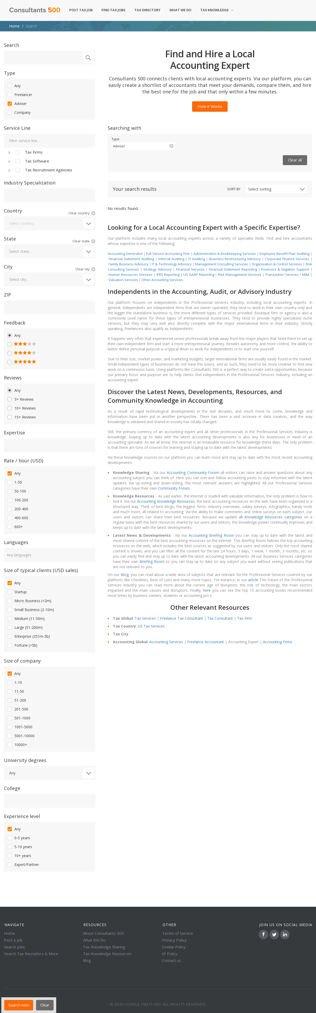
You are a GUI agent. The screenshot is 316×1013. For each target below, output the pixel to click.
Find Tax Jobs (113, 10)
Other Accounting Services (162, 279)
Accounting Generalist (125, 253)
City (8, 267)
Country (13, 211)
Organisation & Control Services (277, 264)
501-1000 (18, 718)
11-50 (15, 691)
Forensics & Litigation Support (285, 269)
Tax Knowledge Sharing (104, 946)
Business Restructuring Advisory (235, 258)
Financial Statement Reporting (233, 269)
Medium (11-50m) (26, 618)
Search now (18, 1005)
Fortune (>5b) (22, 645)
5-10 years (19, 847)
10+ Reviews (21, 408)
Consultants (34, 10)
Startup (17, 592)
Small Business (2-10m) (30, 610)
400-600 (17, 518)
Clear (44, 1005)
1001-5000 (19, 727)
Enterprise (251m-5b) (28, 636)
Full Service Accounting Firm (168, 253)
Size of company (22, 661)
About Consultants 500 (103, 933)
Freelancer (19, 95)
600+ (15, 527)
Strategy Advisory (157, 269)
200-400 (17, 509)
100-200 (17, 500)
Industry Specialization (29, 183)
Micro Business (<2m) (29, 601)
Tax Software (32, 161)
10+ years (19, 856)
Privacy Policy (174, 940)
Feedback (14, 323)
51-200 (16, 700)
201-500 (17, 709)
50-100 (16, 491)
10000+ (17, 745)
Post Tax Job (81, 10)
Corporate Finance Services (287, 258)
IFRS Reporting (168, 274)
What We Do (180, 10)
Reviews (13, 377)
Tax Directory (147, 10)
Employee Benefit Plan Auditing (284, 253)
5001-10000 (21, 736)
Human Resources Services (130, 274)
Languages (16, 542)
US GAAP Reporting (198, 274)
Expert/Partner (23, 864)
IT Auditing (196, 258)
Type (9, 73)
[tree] (49, 161)
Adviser (17, 103)
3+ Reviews (20, 399)
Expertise (14, 432)
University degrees (25, 760)
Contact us (171, 960)
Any (14, 86)
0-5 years (18, 838)
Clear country (79, 213)
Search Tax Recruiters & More (31, 953)
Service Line (17, 128)
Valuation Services (123, 279)
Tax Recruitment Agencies (43, 170)
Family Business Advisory (128, 264)
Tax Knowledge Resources (107, 953)
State (10, 239)
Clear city (82, 269)
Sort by (233, 189)
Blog (87, 960)
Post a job (13, 940)
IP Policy (169, 953)
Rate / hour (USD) (23, 460)
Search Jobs (14, 946)
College (12, 788)
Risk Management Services (239, 274)
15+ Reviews (21, 417)
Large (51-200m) (25, 627)
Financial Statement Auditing (131, 258)
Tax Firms (29, 152)
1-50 (14, 482)
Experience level (22, 816)
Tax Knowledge (217, 10)
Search (11, 45)
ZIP (7, 295)
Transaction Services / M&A (287, 274)
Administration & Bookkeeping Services (224, 253)
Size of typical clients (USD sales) (41, 570)
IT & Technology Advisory (172, 264)
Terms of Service (177, 933)
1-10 (14, 682)
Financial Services (190, 269)
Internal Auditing (171, 258)
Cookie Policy (174, 946)
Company (19, 112)
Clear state (81, 241)
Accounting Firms (277, 641)
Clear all (295, 160)
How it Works (210, 106)
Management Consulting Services (221, 264)
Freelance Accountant (205, 641)
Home (14, 26)
